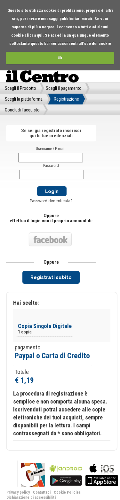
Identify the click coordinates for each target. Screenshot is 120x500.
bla (66, 474)
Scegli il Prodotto (20, 88)
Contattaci (42, 492)
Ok (60, 57)
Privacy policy (18, 492)
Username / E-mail (50, 148)
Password (51, 165)
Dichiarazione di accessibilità (31, 497)
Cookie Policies (67, 492)
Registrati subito (51, 277)
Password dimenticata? (51, 201)
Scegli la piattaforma (24, 99)
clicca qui (34, 35)
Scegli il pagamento (64, 88)
